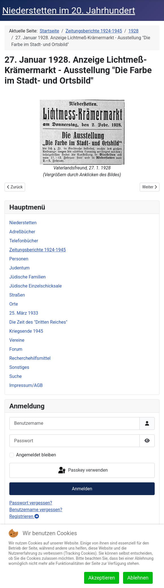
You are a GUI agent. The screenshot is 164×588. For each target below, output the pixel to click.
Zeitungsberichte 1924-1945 (37, 249)
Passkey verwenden (82, 470)
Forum (15, 349)
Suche (15, 376)
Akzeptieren (101, 578)
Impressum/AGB (26, 385)
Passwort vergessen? (30, 503)
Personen (18, 259)
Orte (13, 304)
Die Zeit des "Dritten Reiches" (38, 322)
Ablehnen (137, 578)
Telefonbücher (23, 240)
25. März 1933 (23, 313)
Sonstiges (19, 367)
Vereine (16, 340)
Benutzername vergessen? (35, 509)
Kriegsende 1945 (26, 331)
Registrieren (24, 516)
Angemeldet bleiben (36, 455)
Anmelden (82, 488)
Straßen (17, 295)
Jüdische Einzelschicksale (35, 286)
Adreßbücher (22, 231)
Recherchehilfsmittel (30, 358)
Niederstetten (22, 222)
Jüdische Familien (27, 277)
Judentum (19, 268)
